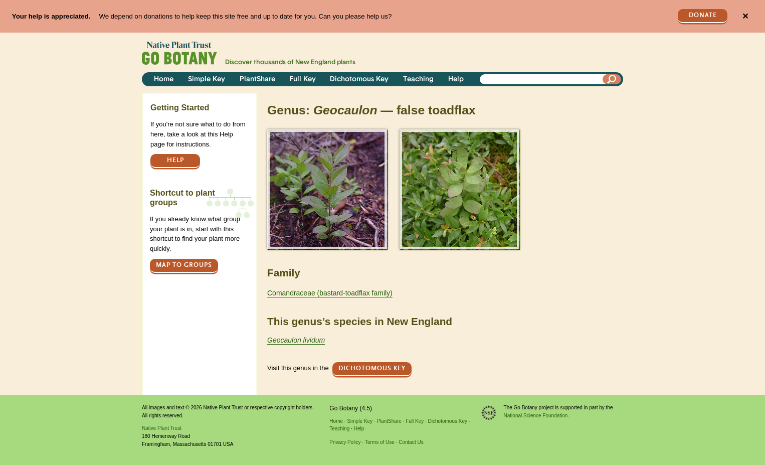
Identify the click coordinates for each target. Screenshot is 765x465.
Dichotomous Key (359, 79)
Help (456, 79)
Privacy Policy (344, 442)
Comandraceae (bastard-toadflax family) (330, 293)
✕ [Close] (745, 16)
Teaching (418, 79)
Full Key (303, 79)
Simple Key (206, 79)
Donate (703, 15)
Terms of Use (380, 442)
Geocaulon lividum (296, 340)
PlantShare (257, 79)
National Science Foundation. (536, 415)
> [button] (272, 135)
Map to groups (184, 265)
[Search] (612, 79)
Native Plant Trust (161, 428)
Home (163, 79)
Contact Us (411, 442)
